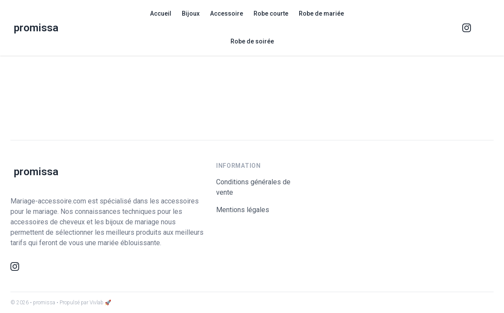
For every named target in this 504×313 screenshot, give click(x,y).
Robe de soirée (252, 41)
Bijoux (191, 13)
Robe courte (271, 13)
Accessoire (226, 13)
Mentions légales (242, 210)
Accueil (160, 13)
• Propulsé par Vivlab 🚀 (84, 303)
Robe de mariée (321, 13)
